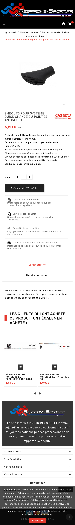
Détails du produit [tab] (37, 275)
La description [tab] (37, 264)
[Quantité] (17, 177)
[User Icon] (63, 24)
